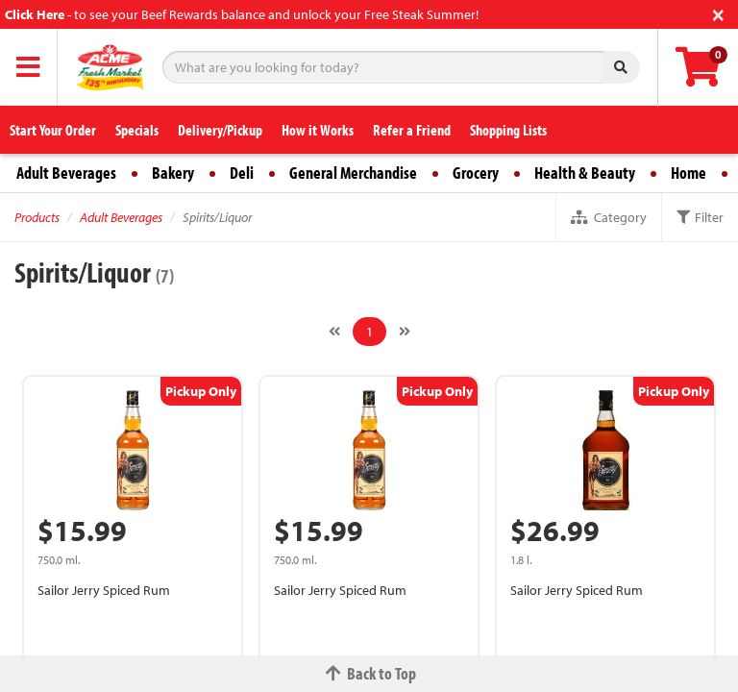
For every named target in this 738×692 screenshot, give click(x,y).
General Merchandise (353, 172)
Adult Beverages (66, 172)
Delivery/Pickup (220, 129)
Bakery (173, 172)
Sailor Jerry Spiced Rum (103, 590)
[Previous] (334, 331)
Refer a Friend (412, 129)
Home (688, 172)
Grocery (476, 172)
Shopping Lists (508, 129)
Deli (242, 172)
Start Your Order (53, 129)
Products (37, 217)
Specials (137, 129)
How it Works (318, 129)
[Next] (404, 331)
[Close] (718, 13)
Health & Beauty (584, 172)
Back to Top (369, 673)
